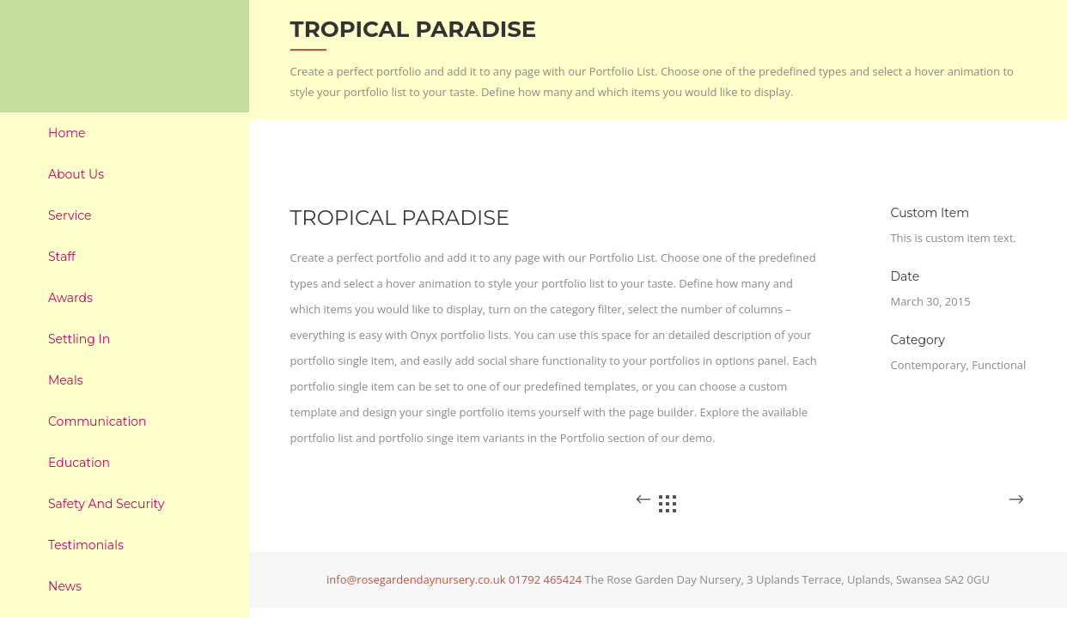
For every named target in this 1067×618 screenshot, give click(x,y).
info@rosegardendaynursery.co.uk (416, 579)
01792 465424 (545, 579)
